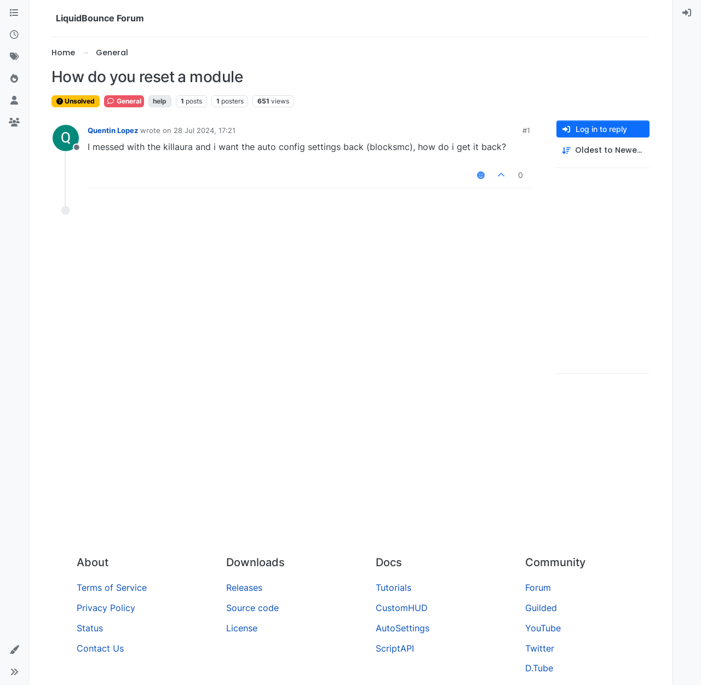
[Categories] (14, 13)
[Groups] (14, 122)
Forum (538, 587)
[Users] (14, 101)
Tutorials (393, 587)
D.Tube (539, 668)
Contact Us (100, 648)
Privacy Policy (106, 607)
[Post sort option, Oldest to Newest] (603, 150)
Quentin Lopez (113, 130)
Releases (244, 587)
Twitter (539, 648)
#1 (526, 130)
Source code (252, 607)
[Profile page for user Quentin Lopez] (66, 138)
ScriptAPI (395, 648)
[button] (14, 650)
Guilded (541, 607)
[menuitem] (687, 13)
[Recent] (14, 35)
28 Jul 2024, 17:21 (204, 130)
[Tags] (14, 57)
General (124, 101)
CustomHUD (402, 607)
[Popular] (14, 79)
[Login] (687, 13)
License (241, 628)
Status (90, 628)
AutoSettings (402, 628)
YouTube (543, 628)
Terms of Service (112, 587)
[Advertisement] (350, 465)
